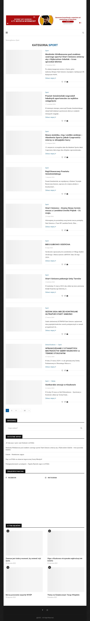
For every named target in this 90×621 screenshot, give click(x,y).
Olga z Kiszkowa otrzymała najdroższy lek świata (64, 559)
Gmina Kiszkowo (50, 345)
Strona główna (10, 40)
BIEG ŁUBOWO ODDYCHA (57, 244)
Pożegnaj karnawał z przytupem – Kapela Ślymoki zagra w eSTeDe (27, 464)
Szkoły (53, 381)
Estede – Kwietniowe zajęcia (15, 454)
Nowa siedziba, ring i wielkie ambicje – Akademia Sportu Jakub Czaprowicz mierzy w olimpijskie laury (63, 137)
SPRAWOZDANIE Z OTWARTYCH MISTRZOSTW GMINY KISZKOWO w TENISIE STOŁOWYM (62, 350)
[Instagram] (64, 478)
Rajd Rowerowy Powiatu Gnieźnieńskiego (57, 172)
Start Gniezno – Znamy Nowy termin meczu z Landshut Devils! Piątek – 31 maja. (63, 210)
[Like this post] (62, 82)
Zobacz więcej (50, 78)
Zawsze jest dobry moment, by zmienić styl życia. (23, 559)
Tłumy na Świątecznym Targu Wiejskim (63, 595)
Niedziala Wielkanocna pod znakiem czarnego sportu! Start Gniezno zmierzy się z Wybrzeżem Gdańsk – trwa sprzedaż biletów (64, 58)
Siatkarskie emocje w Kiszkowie (60, 384)
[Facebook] (24, 478)
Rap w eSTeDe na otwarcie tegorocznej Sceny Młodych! (24, 459)
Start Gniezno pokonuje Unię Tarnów (63, 278)
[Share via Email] (67, 82)
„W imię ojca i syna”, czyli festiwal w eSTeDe (20, 443)
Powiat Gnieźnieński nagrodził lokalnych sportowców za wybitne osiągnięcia (61, 98)
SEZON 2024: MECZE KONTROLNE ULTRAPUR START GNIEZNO (61, 312)
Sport (47, 51)
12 (25, 410)
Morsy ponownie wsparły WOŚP (19, 595)
